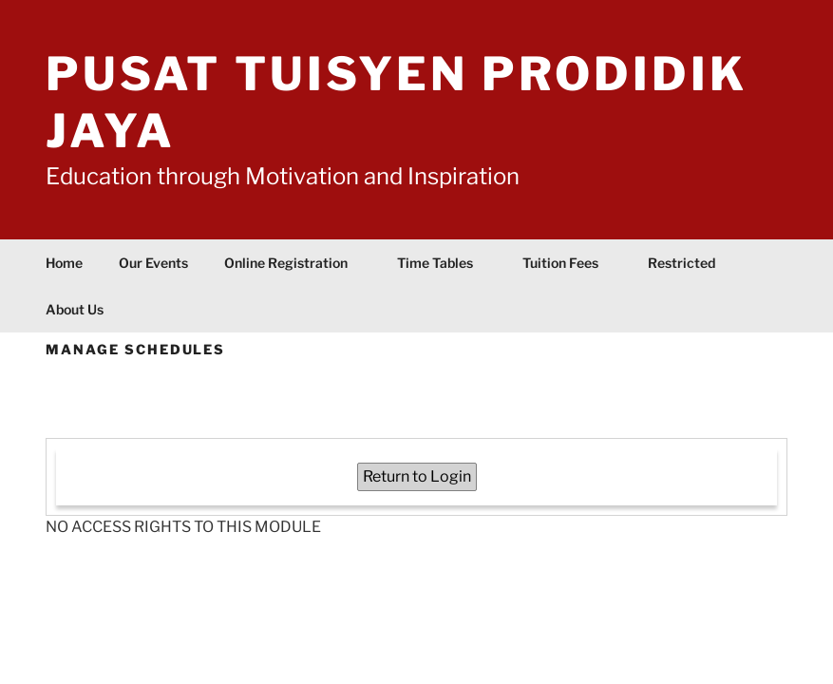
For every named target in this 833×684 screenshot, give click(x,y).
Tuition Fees (569, 263)
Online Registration (295, 263)
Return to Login (417, 476)
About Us (84, 309)
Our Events (153, 263)
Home (64, 263)
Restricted (681, 263)
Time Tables (444, 263)
